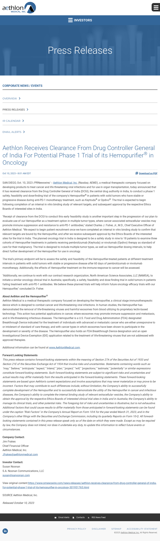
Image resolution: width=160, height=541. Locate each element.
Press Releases (14, 109)
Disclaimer (99, 529)
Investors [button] (80, 20)
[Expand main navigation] (156, 7)
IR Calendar (11, 120)
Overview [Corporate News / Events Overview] (10, 98)
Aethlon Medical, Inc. (65, 182)
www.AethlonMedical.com (64, 347)
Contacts (80, 517)
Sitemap (116, 529)
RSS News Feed (99, 517)
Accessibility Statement (142, 529)
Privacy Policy (76, 529)
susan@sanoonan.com (16, 475)
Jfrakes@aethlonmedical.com (20, 454)
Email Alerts (12, 132)
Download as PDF (146, 173)
